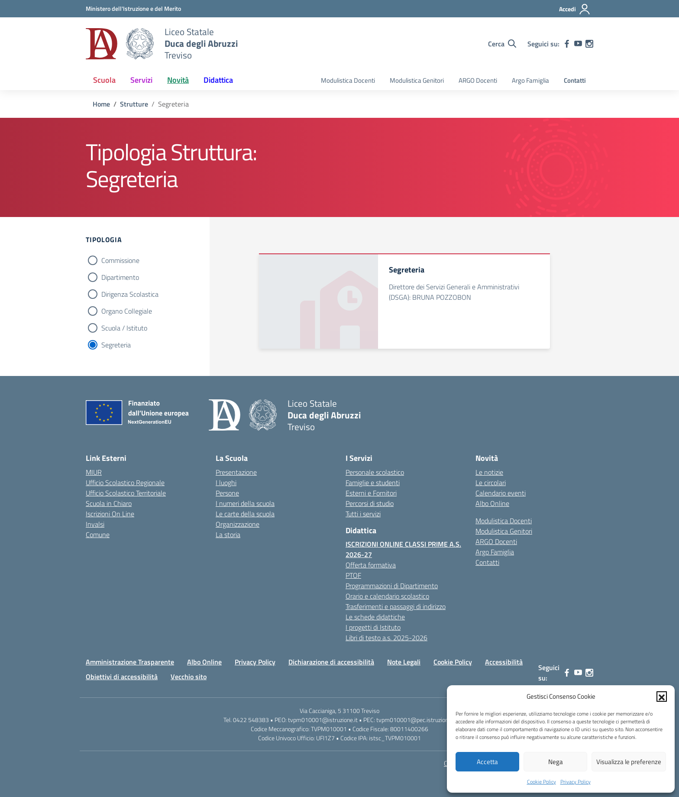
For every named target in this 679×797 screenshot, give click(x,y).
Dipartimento (120, 277)
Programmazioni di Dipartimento (392, 585)
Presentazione (236, 472)
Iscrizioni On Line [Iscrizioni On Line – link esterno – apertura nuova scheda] (110, 514)
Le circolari (490, 482)
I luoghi (226, 482)
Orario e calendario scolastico (387, 596)
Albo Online (492, 503)
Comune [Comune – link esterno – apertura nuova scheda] (98, 534)
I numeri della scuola (245, 503)
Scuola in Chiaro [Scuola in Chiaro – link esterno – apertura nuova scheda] (109, 503)
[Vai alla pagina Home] (101, 104)
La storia (228, 534)
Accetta (487, 762)
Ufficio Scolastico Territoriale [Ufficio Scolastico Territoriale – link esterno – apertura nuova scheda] (126, 493)
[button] (661, 696)
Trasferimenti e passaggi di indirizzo (396, 606)
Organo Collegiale (126, 311)
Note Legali (403, 662)
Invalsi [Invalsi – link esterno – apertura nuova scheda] (95, 524)
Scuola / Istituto (124, 328)
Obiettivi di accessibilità (122, 676)
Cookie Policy (541, 782)
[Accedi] (574, 9)
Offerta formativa (371, 565)
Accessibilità (504, 662)
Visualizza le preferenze (628, 762)
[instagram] (589, 44)
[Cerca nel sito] (502, 43)
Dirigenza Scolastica (129, 294)
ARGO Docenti (478, 80)
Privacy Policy (575, 782)
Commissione (120, 260)
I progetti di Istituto (373, 627)
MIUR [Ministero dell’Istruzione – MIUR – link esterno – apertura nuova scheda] (94, 472)
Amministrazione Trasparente (130, 662)
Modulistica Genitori (417, 80)
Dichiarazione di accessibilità (331, 662)
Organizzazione (237, 524)
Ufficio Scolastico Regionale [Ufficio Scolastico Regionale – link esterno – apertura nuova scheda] (125, 482)
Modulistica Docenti (348, 80)
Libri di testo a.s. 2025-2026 (386, 637)
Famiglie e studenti (373, 482)
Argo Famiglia (530, 80)
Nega (555, 762)
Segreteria (116, 345)
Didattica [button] (218, 80)
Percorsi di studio (370, 503)
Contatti (575, 80)
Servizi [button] (141, 80)
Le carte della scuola (245, 514)
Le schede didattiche (375, 617)
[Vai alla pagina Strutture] (134, 104)
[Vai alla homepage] (120, 43)
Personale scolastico (375, 472)
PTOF (353, 575)
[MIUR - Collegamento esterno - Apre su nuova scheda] (133, 8)
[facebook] (567, 44)
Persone (227, 493)
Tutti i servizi (363, 514)
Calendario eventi (500, 493)
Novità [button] (178, 80)
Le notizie (489, 472)
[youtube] (578, 44)
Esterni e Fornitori (371, 493)
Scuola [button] (104, 80)
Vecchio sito (189, 676)
